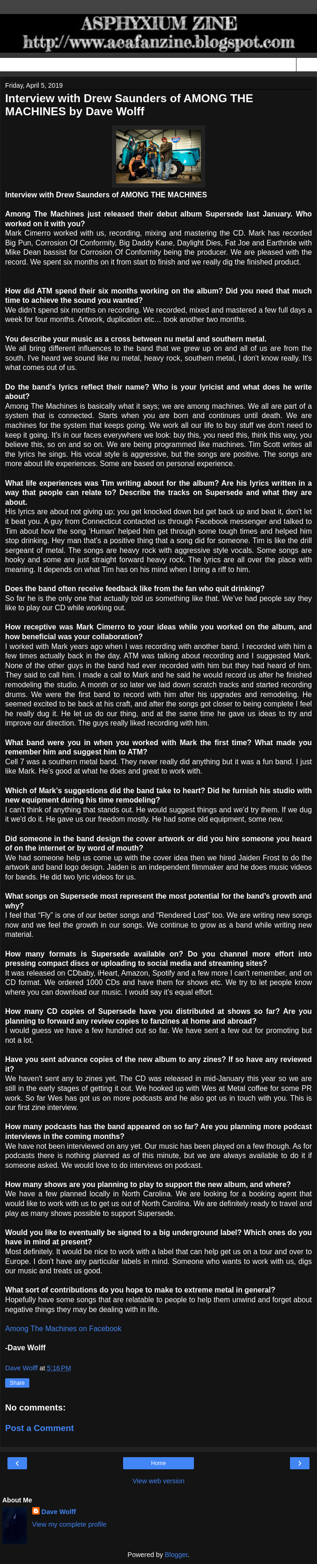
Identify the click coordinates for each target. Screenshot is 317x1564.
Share (17, 1383)
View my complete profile (69, 1524)
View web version (158, 1481)
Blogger (176, 1554)
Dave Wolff (58, 1511)
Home (158, 1463)
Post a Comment (39, 1428)
